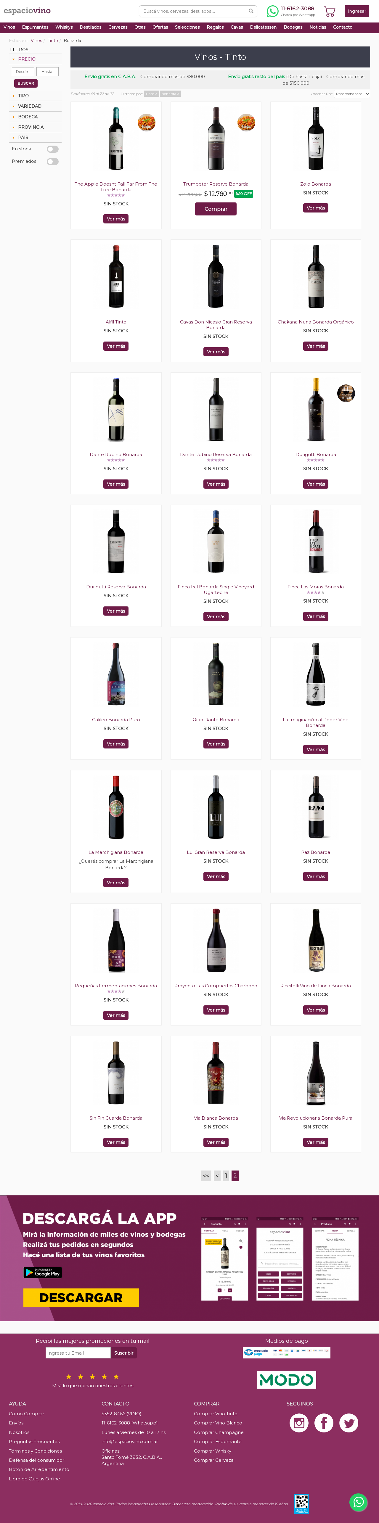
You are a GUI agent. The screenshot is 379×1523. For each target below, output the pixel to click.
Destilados (90, 27)
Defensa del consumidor (36, 1460)
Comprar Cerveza (214, 1460)
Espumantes (35, 27)
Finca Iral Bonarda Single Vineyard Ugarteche (216, 589)
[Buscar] (251, 11)
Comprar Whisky (212, 1451)
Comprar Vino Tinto (215, 1413)
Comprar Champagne (219, 1432)
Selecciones (187, 27)
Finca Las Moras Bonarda (316, 587)
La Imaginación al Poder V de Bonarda (316, 722)
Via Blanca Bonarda (216, 1118)
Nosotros (19, 1432)
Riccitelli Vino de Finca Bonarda (315, 985)
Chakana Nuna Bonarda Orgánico (316, 322)
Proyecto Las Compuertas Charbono (215, 985)
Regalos (215, 27)
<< (206, 1175)
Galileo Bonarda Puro (116, 719)
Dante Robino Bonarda (116, 454)
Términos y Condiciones (35, 1451)
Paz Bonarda (315, 852)
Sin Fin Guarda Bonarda (116, 1118)
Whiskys (64, 27)
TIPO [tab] (20, 96)
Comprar (216, 209)
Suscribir (123, 1353)
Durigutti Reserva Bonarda (116, 587)
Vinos (9, 27)
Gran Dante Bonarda (216, 719)
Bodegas (293, 27)
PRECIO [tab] (23, 59)
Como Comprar (26, 1413)
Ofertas (160, 27)
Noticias (317, 27)
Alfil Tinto (116, 322)
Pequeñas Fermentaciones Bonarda (116, 985)
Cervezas (117, 27)
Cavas (237, 27)
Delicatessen (263, 27)
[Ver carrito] (330, 11)
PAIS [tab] (19, 137)
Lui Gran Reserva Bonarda (216, 852)
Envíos (16, 1423)
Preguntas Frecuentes (34, 1441)
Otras (139, 27)
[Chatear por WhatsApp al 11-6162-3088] (291, 11)
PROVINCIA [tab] (27, 127)
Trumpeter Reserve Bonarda (215, 184)
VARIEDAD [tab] (26, 106)
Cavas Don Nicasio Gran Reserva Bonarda (216, 324)
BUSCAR (26, 83)
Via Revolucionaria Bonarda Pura (315, 1118)
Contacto (342, 27)
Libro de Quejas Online (34, 1479)
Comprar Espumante (218, 1441)
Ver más (116, 219)
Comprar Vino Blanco (218, 1423)
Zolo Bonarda (315, 184)
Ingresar (357, 11)
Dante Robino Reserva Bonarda (216, 454)
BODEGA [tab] (24, 117)
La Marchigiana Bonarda (116, 852)
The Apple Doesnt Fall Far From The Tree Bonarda (116, 186)
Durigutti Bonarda (316, 454)
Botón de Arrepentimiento (39, 1469)
